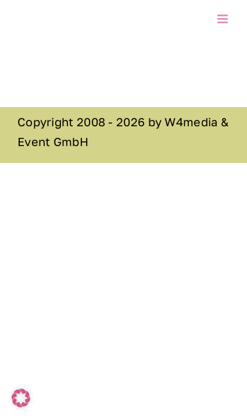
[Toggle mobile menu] (223, 19)
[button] (21, 398)
